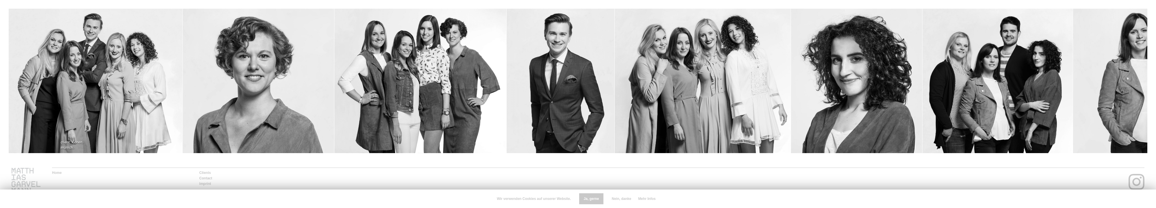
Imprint (205, 184)
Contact (205, 178)
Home (57, 173)
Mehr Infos (647, 199)
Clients (205, 173)
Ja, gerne (591, 199)
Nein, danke (621, 199)
